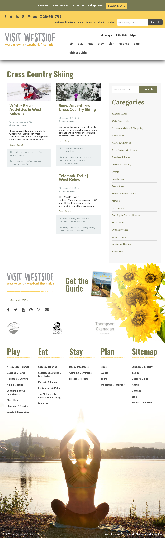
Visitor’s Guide (140, 378)
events (124, 43)
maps (80, 22)
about (101, 22)
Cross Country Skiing (23, 161)
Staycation (118, 222)
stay (101, 43)
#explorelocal (119, 113)
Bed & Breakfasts (79, 366)
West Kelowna (66, 163)
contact (111, 22)
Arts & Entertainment (19, 366)
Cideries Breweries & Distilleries (49, 374)
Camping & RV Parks (80, 372)
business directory (64, 22)
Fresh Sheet (118, 186)
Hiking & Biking (15, 384)
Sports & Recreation (18, 412)
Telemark (81, 160)
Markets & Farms (47, 382)
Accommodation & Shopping (127, 128)
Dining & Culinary (121, 164)
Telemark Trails (66, 230)
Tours (104, 378)
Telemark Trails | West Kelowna (73, 177)
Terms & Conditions (143, 402)
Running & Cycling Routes (126, 215)
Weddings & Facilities (113, 384)
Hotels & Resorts (78, 378)
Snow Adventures (67, 160)
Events (115, 171)
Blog (137, 43)
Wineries (43, 403)
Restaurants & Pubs (49, 388)
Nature (28, 152)
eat (90, 43)
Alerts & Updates (121, 142)
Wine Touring (119, 236)
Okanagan (37, 161)
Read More (16, 144)
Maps (104, 366)
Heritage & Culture (17, 378)
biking (65, 227)
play (80, 43)
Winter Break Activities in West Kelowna (25, 109)
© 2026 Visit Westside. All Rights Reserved (24, 534)
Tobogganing (23, 164)
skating (13, 164)
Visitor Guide (78, 52)
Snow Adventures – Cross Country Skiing (77, 107)
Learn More (116, 5)
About (135, 384)
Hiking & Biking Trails (72, 218)
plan (111, 43)
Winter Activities (17, 155)
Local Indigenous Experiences (16, 392)
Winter (77, 163)
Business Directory (142, 366)
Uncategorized (120, 229)
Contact (136, 390)
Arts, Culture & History (124, 149)
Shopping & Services (18, 406)
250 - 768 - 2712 (19, 299)
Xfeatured (117, 251)
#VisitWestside (120, 120)
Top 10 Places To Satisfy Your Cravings (50, 396)
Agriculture (118, 135)
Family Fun (18, 152)
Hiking (92, 227)
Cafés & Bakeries (47, 366)
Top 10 (135, 372)
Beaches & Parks (121, 157)
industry (90, 22)
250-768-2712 (51, 16)
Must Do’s (12, 400)
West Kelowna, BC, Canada (140, 35)
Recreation (37, 152)
